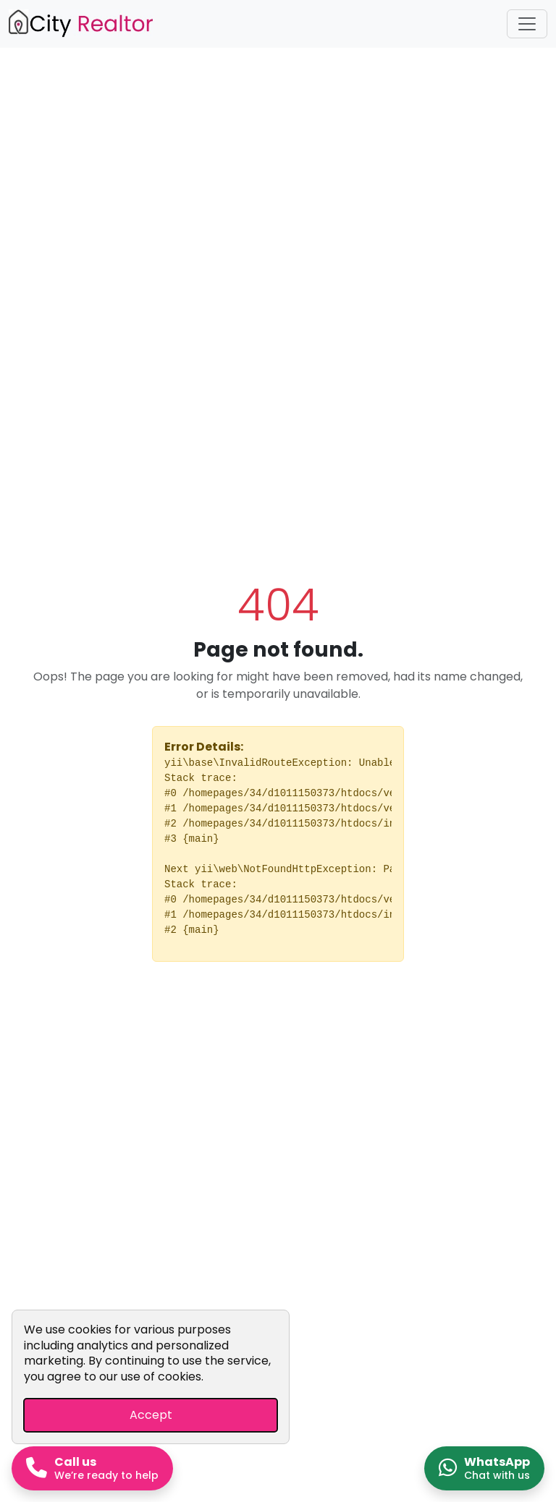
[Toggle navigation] (527, 23)
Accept (151, 1415)
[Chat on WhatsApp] (484, 1468)
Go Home (278, 1004)
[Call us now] (92, 1468)
